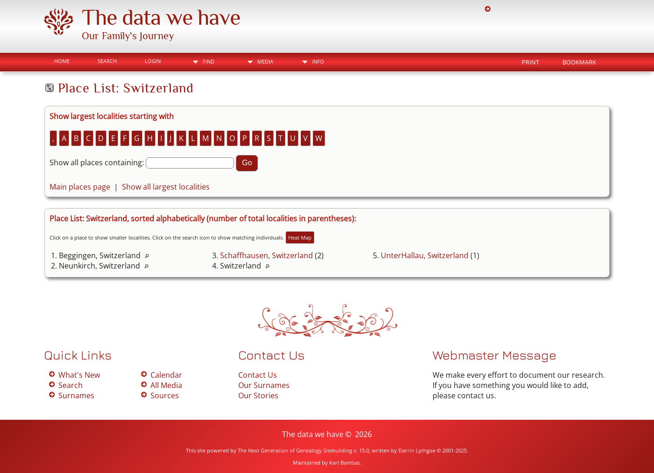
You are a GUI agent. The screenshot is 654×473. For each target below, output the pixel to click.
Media (265, 61)
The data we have (161, 17)
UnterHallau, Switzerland (425, 255)
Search (107, 60)
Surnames (76, 395)
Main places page (80, 187)
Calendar (166, 375)
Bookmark (579, 62)
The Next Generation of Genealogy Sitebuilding (295, 450)
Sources (164, 395)
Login (153, 60)
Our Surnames (264, 385)
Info (318, 61)
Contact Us (257, 375)
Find (208, 61)
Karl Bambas (344, 462)
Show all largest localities (166, 187)
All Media (166, 385)
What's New (79, 375)
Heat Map (300, 237)
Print (530, 62)
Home (62, 60)
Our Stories (258, 395)
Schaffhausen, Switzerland (266, 255)
